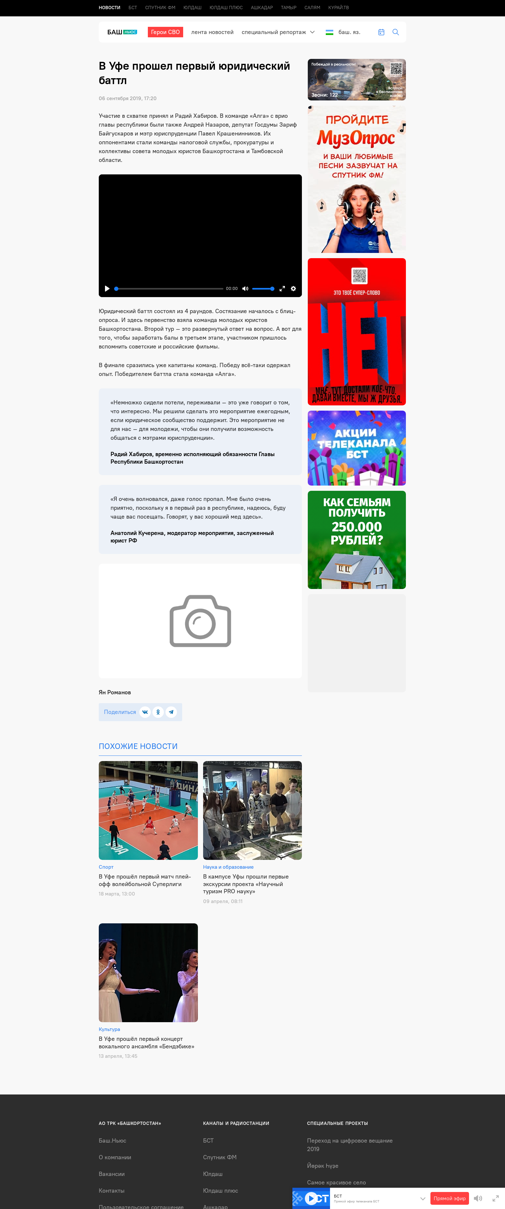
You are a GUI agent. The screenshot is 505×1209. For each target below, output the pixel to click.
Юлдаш (192, 7)
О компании (115, 1157)
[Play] (107, 288)
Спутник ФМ (160, 7)
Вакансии (112, 1174)
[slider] (168, 289)
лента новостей (212, 32)
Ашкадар (262, 7)
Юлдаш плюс (226, 7)
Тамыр (288, 7)
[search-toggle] (396, 32)
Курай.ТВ (338, 7)
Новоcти (109, 7)
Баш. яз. (343, 32)
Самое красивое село (336, 1182)
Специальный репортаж (274, 32)
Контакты (112, 1190)
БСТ (133, 7)
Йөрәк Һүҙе (323, 1165)
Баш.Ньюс (112, 1140)
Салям (312, 7)
